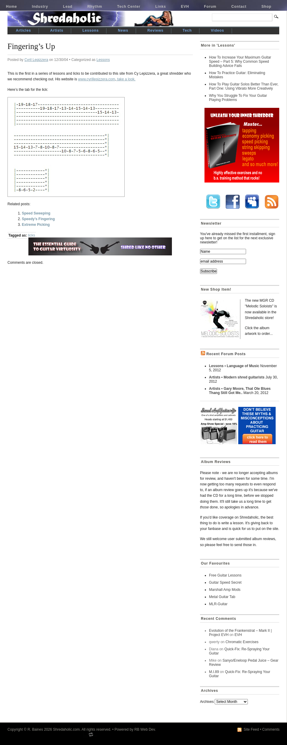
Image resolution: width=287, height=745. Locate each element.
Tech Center (129, 6)
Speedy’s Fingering (38, 219)
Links (160, 6)
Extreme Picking (36, 225)
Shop (266, 6)
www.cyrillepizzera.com (96, 79)
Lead (67, 6)
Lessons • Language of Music (234, 366)
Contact (239, 6)
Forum (210, 6)
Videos (217, 30)
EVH (185, 6)
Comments (271, 729)
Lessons (91, 30)
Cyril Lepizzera (36, 60)
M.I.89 (214, 672)
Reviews (155, 30)
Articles (23, 30)
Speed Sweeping (36, 213)
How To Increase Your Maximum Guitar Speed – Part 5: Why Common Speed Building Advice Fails (240, 61)
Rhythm (94, 6)
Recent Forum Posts (226, 354)
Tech (187, 30)
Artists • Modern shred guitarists (237, 377)
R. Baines (35, 729)
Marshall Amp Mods (224, 590)
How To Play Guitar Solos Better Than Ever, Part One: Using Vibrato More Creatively (243, 86)
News (123, 30)
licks (31, 235)
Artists (56, 30)
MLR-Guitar (218, 604)
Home (11, 6)
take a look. (125, 79)
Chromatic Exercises (241, 642)
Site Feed (251, 729)
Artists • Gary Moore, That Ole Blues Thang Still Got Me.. (240, 391)
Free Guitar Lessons (225, 575)
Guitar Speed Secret (225, 582)
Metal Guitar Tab (222, 597)
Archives (207, 702)
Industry (40, 6)
